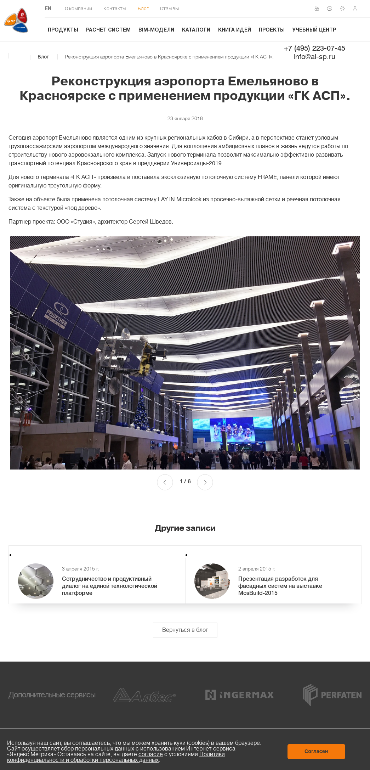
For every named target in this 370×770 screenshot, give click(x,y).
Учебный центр (314, 30)
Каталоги (196, 30)
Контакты (114, 8)
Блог (143, 8)
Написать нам (331, 8)
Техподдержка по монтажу (344, 8)
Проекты (272, 30)
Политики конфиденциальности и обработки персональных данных (116, 757)
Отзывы (169, 8)
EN (48, 9)
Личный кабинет (357, 8)
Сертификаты (319, 8)
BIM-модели (156, 30)
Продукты (63, 30)
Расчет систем (108, 30)
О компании (78, 8)
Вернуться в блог (185, 630)
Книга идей (234, 30)
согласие (150, 754)
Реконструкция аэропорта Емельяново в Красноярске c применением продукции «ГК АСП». (169, 57)
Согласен (316, 751)
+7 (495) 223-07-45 (314, 49)
